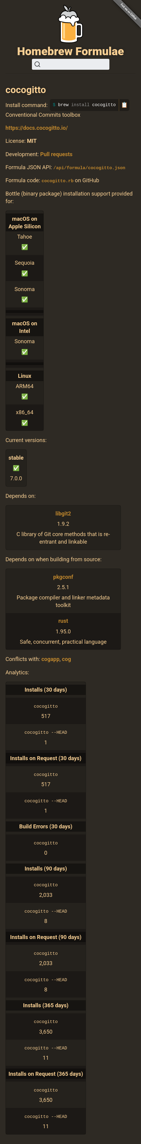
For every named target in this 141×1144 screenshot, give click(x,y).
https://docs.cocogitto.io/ (36, 128)
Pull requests (56, 154)
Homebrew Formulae (70, 51)
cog (66, 659)
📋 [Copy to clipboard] (124, 105)
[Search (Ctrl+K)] (70, 64)
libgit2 (63, 513)
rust (63, 621)
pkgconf (63, 576)
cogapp (50, 659)
